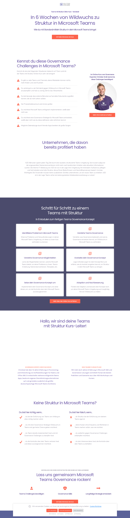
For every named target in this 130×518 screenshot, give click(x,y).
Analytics (61, 514)
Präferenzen (69, 514)
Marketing (77, 514)
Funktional (52, 514)
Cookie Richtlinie (95, 506)
